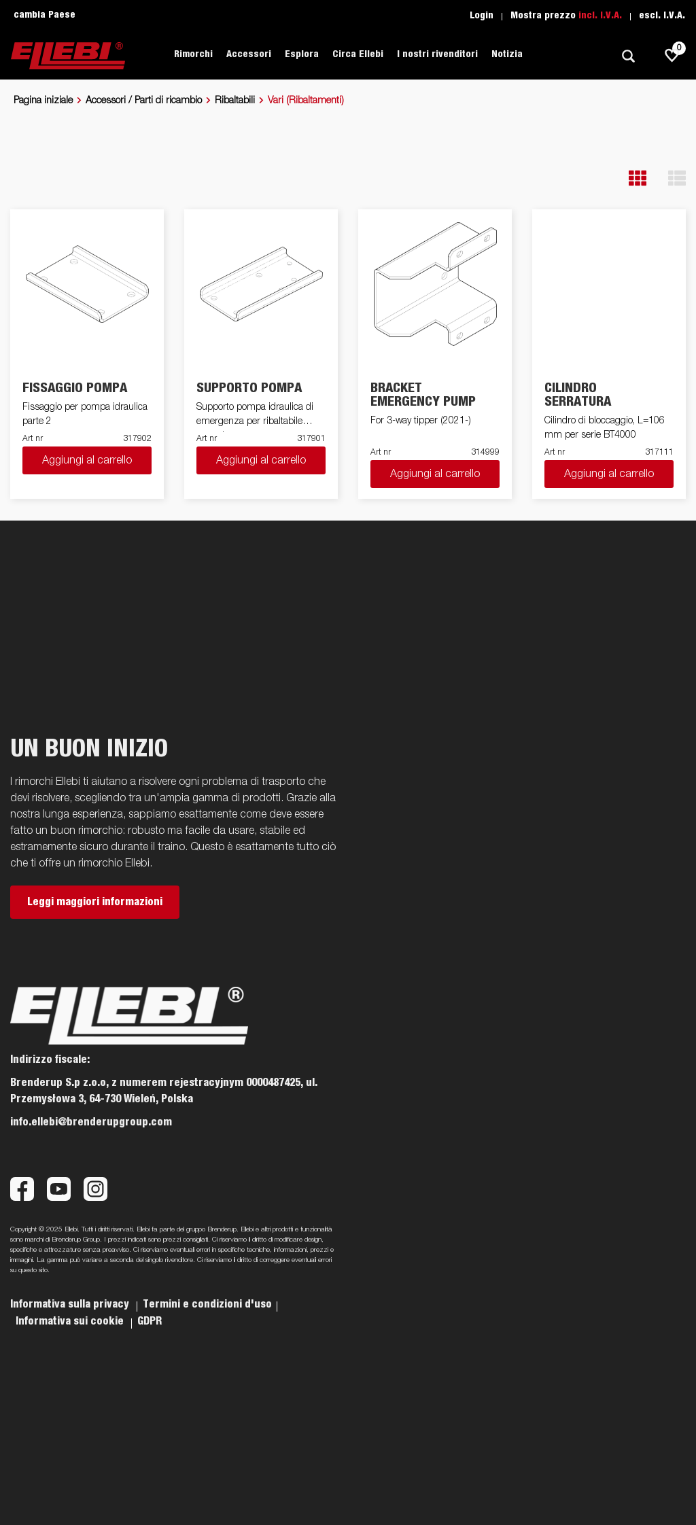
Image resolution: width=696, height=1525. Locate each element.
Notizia (507, 54)
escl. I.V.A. (662, 15)
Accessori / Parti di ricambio (144, 100)
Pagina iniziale (43, 100)
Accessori (248, 54)
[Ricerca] (628, 56)
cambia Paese (44, 15)
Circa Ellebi (357, 54)
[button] (637, 178)
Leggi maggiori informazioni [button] (94, 901)
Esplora (302, 54)
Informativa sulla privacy (71, 1304)
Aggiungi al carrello (87, 460)
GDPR (149, 1321)
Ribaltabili (235, 100)
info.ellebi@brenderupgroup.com (91, 1122)
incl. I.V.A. (600, 15)
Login (481, 15)
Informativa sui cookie (71, 1321)
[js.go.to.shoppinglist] (672, 56)
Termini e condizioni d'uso (207, 1304)
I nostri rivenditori (437, 54)
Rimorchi (193, 54)
